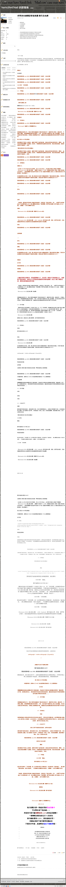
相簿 (13, 1)
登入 (55, 885)
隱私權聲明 (27, 881)
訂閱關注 (10, 21)
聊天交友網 (22, 28)
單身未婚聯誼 (3, 127)
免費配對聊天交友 (4, 122)
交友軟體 (22, 25)
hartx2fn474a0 (3, 23)
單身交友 (14, 125)
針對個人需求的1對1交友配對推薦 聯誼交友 (9, 79)
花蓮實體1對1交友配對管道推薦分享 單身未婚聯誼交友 (31, 860)
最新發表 (3, 67)
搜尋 (15, 46)
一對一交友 (13, 120)
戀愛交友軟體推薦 (12, 130)
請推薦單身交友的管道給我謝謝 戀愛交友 (29, 858)
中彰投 (27, 857)
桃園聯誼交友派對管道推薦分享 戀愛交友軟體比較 (31, 35)
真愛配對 (22, 26)
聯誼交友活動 (13, 132)
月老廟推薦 (22, 24)
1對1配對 (7, 129)
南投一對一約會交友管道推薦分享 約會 (42, 833)
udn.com (63, 881)
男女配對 (8, 142)
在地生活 (23, 857)
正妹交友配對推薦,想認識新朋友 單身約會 (30, 33)
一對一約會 (20, 55)
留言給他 (10, 22)
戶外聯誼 (3, 147)
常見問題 (13, 881)
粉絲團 (4, 885)
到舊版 (32, 8)
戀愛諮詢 (42, 827)
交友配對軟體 (3, 125)
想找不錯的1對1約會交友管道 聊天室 (28, 36)
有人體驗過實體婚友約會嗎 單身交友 (9, 83)
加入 (58, 885)
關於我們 (9, 881)
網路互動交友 (3, 146)
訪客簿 (20, 1)
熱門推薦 (14, 69)
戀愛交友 (19, 105)
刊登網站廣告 (3, 881)
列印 (64, 852)
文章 (5, 1)
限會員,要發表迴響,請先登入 (22, 874)
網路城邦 (61, 885)
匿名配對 (14, 118)
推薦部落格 (10, 19)
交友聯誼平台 (3, 118)
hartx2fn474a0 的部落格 (15, 7)
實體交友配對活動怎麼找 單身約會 (28, 38)
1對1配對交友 (12, 135)
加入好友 (10, 17)
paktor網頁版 (3, 135)
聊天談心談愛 (13, 122)
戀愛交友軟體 (13, 129)
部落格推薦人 (6, 106)
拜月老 (36, 93)
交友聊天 (19, 73)
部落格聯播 (6, 155)
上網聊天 (9, 125)
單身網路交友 (13, 146)
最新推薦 (14, 67)
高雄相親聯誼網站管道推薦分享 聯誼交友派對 (30, 32)
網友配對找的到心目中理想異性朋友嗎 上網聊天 (26, 867)
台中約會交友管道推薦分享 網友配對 (42, 834)
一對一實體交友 (10, 117)
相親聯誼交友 (3, 120)
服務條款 (17, 881)
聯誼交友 (14, 124)
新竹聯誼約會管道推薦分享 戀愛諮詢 (9, 86)
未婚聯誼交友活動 (4, 124)
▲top (64, 879)
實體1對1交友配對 (4, 144)
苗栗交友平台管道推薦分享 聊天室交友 (9, 76)
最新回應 (8, 67)
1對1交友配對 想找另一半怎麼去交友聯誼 (9, 73)
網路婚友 (22, 22)
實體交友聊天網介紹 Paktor (42, 836)
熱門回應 (8, 69)
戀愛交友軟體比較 (12, 115)
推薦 (55, 852)
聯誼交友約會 (3, 130)
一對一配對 (13, 127)
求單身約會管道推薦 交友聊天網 (42, 838)
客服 (31, 881)
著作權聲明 (22, 881)
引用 (59, 852)
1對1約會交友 (3, 134)
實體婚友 (3, 142)
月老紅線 (3, 129)
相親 (14, 117)
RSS (2, 155)
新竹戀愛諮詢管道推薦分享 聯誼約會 (42, 831)
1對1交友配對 (3, 115)
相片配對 (14, 142)
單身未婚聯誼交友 (4, 132)
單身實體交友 (21, 847)
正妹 (15, 144)
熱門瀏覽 (3, 69)
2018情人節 (3, 117)
